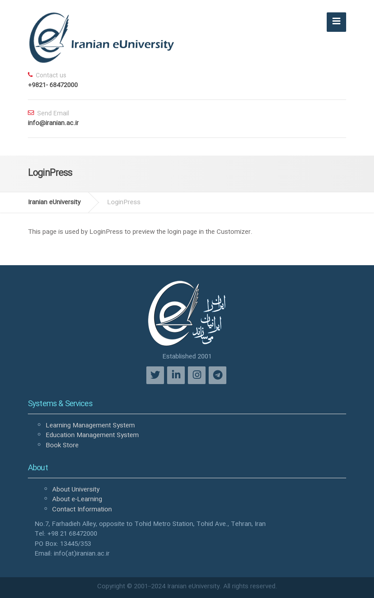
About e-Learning (77, 499)
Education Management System (92, 435)
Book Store (62, 445)
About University (75, 489)
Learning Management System (90, 425)
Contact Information (82, 509)
